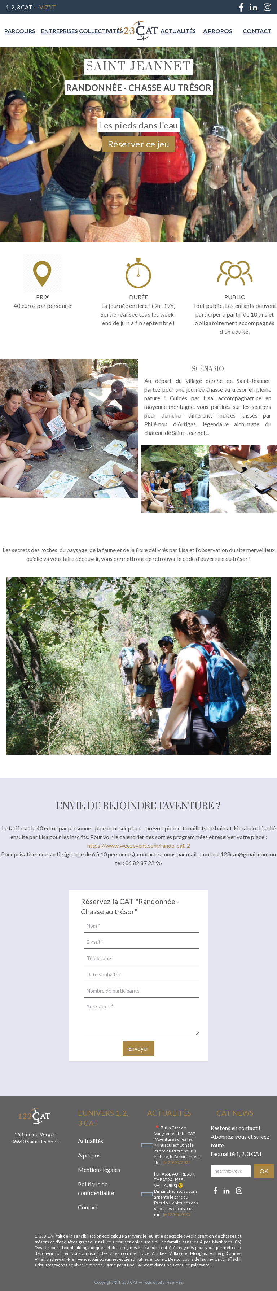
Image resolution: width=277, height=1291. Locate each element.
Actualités (178, 30)
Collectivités (101, 30)
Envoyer (138, 1048)
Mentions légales (99, 1169)
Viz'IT (47, 7)
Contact (257, 30)
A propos (217, 30)
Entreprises (59, 30)
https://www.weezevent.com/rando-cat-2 (138, 845)
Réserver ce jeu (139, 144)
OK (264, 1171)
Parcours (19, 30)
